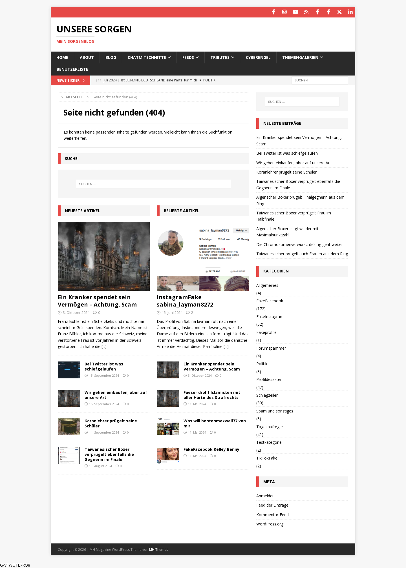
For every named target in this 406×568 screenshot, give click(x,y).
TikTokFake (266, 457)
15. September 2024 (104, 375)
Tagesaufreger (269, 426)
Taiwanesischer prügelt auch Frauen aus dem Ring (302, 253)
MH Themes (158, 549)
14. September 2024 (104, 432)
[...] (104, 346)
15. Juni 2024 (172, 311)
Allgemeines (267, 284)
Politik (261, 363)
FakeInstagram (270, 316)
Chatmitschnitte (147, 56)
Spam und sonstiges (274, 410)
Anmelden (265, 495)
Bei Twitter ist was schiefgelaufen (104, 366)
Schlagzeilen (267, 394)
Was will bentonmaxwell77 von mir (215, 423)
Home (62, 56)
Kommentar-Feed (272, 514)
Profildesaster (269, 379)
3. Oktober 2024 (76, 311)
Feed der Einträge (272, 504)
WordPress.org (269, 523)
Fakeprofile (266, 331)
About (87, 56)
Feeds (188, 56)
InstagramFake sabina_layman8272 (185, 300)
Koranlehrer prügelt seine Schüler (111, 423)
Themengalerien (300, 56)
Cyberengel (258, 56)
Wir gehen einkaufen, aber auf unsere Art (116, 394)
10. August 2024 (100, 465)
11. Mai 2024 (197, 403)
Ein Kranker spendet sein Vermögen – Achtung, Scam (97, 300)
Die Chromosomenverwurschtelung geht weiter (299, 244)
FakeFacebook (269, 300)
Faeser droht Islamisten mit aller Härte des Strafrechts (212, 394)
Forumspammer (271, 347)
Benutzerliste (72, 69)
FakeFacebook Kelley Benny (211, 448)
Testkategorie (269, 442)
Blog (110, 56)
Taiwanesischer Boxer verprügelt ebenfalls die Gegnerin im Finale (109, 454)
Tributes (220, 56)
